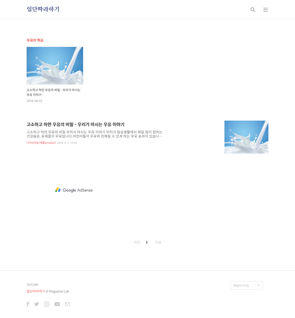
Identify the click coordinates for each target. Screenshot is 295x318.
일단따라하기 (43, 9)
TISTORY (32, 284)
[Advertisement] (74, 189)
